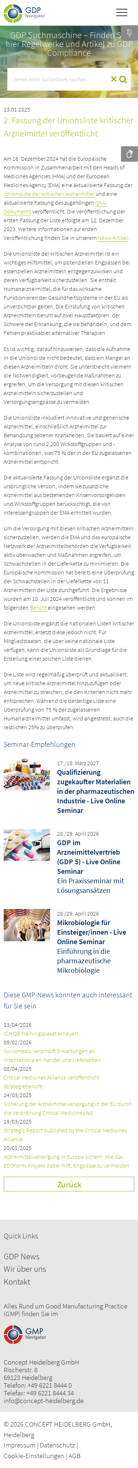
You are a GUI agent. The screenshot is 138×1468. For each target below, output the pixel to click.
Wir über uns (25, 1268)
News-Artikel (113, 237)
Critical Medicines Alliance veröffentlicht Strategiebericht (51, 1082)
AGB (74, 1455)
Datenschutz (57, 1444)
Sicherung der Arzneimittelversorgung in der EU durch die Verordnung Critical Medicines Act (67, 1108)
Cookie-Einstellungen (34, 1455)
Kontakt (17, 1281)
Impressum (19, 1444)
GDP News (21, 1256)
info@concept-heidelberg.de (44, 1401)
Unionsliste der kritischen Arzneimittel (49, 193)
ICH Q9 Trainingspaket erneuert (41, 1033)
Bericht (39, 607)
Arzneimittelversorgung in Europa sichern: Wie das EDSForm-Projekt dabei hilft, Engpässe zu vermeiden (67, 1161)
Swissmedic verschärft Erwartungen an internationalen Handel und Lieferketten (52, 1055)
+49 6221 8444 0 (50, 1385)
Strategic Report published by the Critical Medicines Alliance (65, 1134)
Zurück (69, 1184)
